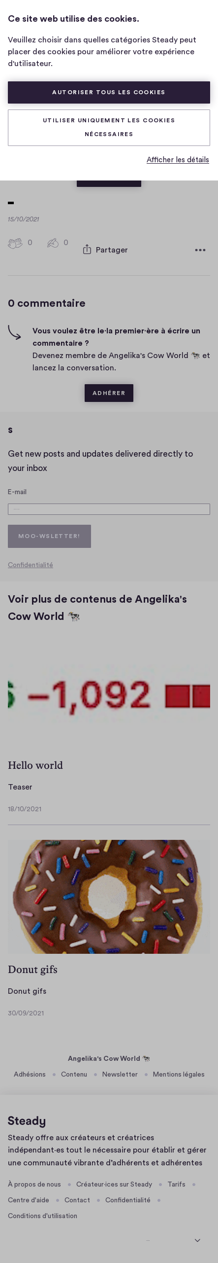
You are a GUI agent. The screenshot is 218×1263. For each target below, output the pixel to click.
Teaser (20, 785)
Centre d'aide (28, 1198)
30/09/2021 (26, 1011)
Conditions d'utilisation (42, 1214)
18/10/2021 (24, 806)
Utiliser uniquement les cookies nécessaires (109, 127)
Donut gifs (33, 967)
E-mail (17, 481)
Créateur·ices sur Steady (114, 1182)
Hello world (35, 763)
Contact (77, 1198)
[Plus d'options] (200, 245)
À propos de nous (34, 1182)
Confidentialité (30, 563)
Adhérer (109, 383)
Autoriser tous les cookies (108, 92)
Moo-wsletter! (49, 534)
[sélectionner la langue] (173, 1236)
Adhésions (30, 1072)
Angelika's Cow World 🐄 (109, 1056)
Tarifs (176, 1182)
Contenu (74, 1072)
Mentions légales (179, 1072)
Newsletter (120, 1072)
